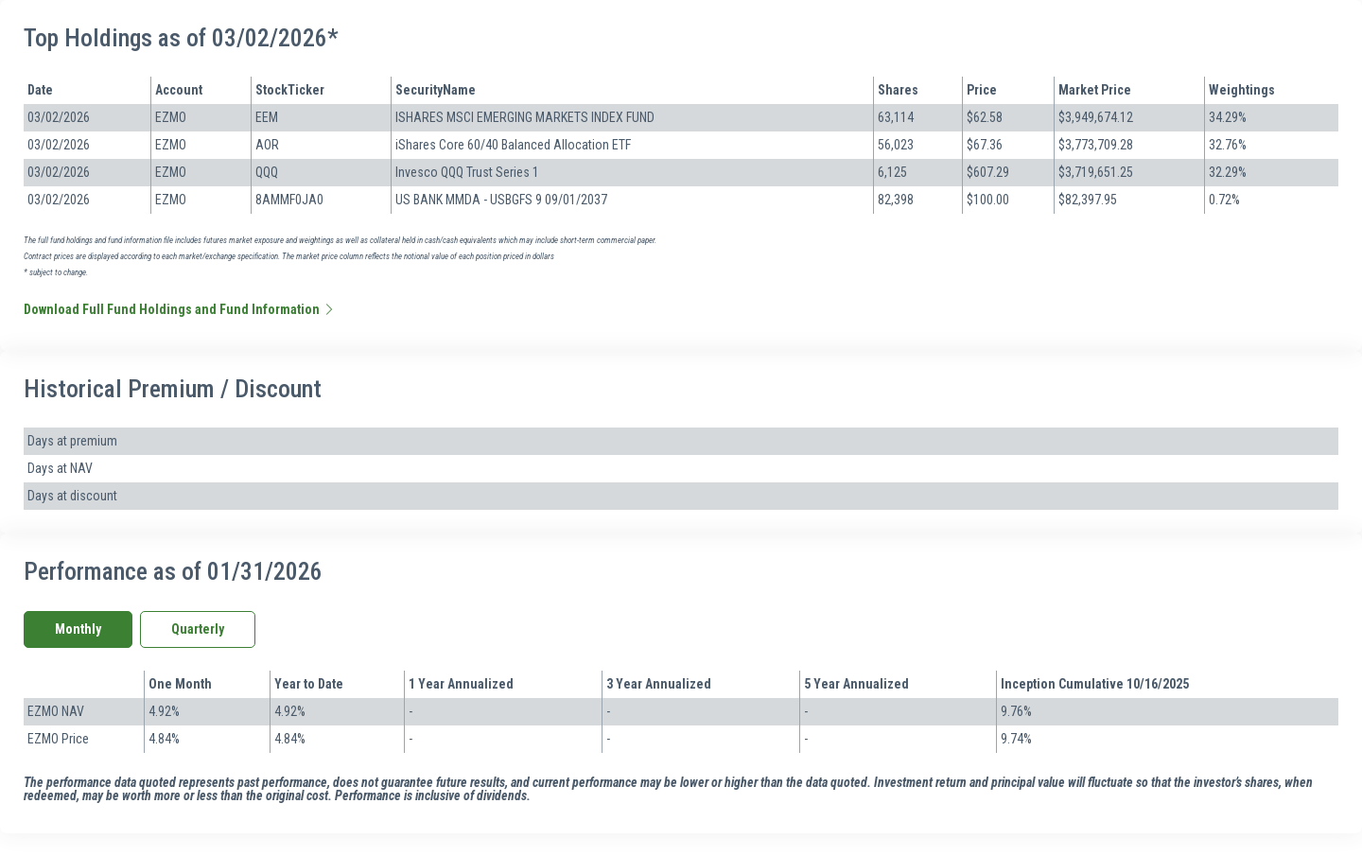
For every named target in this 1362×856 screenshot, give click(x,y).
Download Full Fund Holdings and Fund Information (180, 309)
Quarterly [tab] (197, 629)
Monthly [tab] (78, 629)
